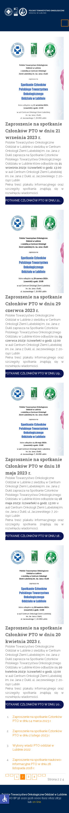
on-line (36, 801)
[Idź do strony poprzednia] (11, 775)
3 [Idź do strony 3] (28, 776)
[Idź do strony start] (7, 775)
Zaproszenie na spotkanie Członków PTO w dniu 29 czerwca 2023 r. (33, 303)
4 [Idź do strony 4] (34, 776)
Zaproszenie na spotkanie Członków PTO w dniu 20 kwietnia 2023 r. (33, 634)
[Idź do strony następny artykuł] (39, 775)
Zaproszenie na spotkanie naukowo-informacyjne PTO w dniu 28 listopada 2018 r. (37, 764)
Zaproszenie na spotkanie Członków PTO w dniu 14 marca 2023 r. (37, 719)
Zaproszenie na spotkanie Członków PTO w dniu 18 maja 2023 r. (33, 466)
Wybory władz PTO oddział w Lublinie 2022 (33, 748)
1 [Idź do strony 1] (16, 776)
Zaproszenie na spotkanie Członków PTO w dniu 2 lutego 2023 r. (37, 733)
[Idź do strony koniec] (44, 775)
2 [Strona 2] (22, 776)
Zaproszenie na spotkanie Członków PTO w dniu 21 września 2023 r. (33, 130)
